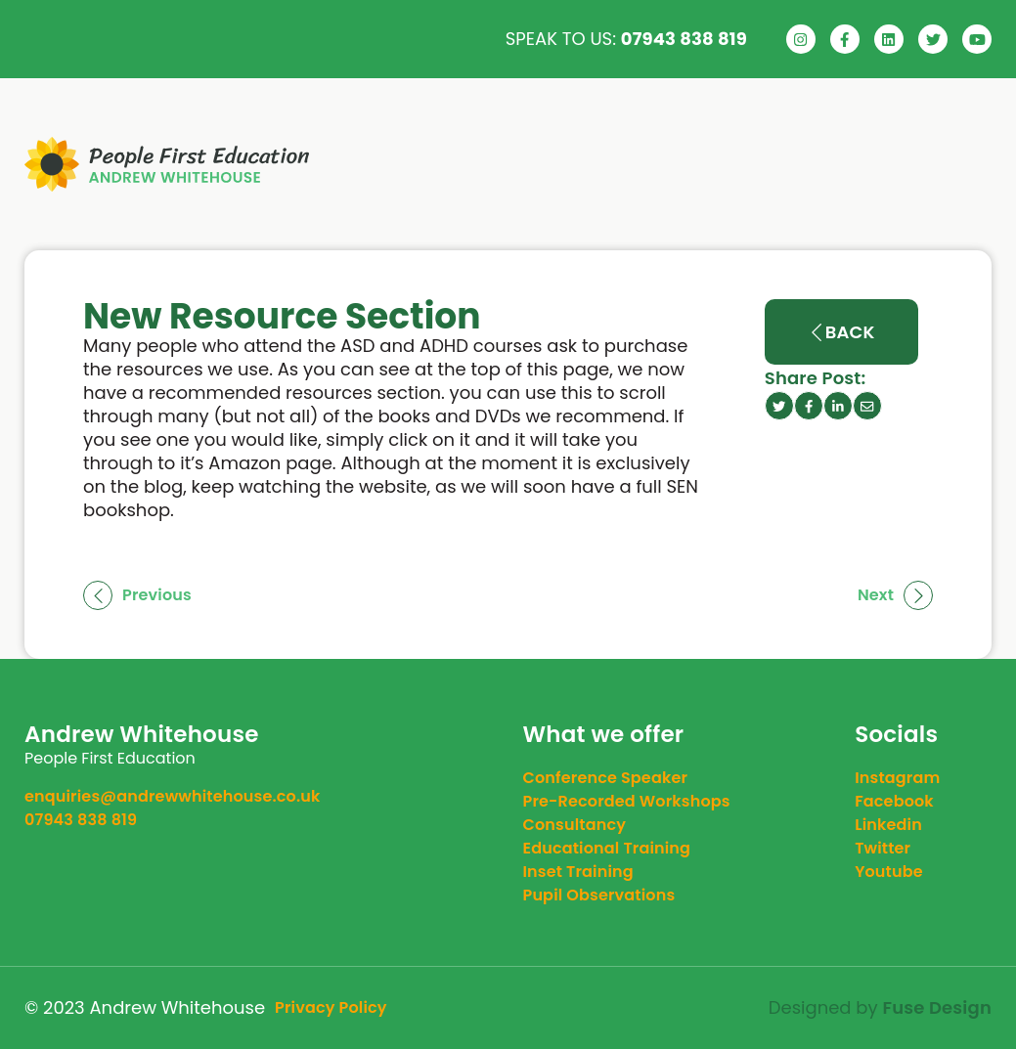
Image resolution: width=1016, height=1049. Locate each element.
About (560, 164)
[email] (867, 405)
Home (475, 164)
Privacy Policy (331, 1007)
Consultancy (575, 824)
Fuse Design (937, 1008)
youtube (889, 871)
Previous (137, 595)
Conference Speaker (605, 777)
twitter (882, 848)
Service (657, 164)
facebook (894, 801)
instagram (897, 777)
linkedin (888, 824)
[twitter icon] (779, 405)
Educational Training (607, 848)
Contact (905, 165)
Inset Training (578, 871)
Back (841, 332)
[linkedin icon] (838, 405)
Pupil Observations (599, 895)
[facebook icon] (808, 405)
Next (895, 595)
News (772, 164)
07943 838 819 (684, 38)
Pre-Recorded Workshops (626, 801)
